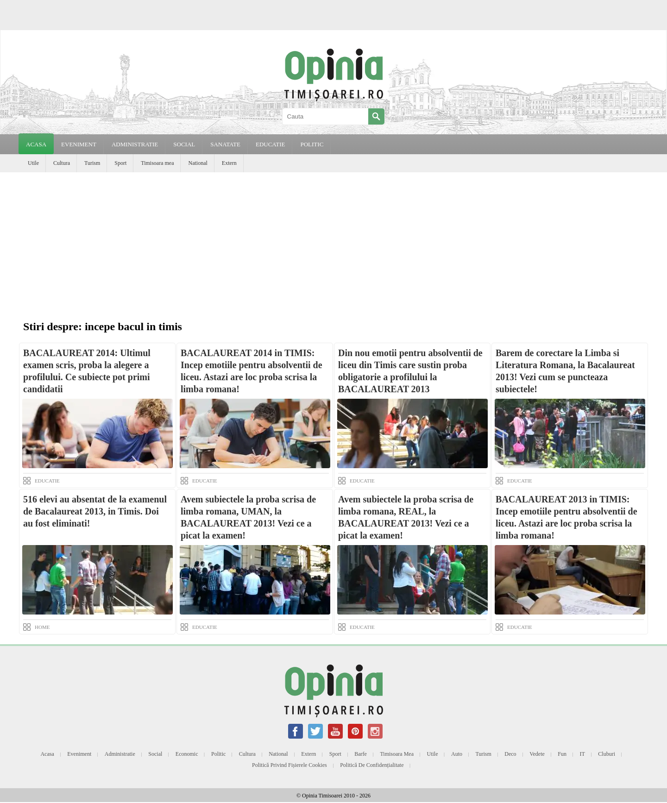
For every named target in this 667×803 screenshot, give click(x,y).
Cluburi (606, 754)
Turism (92, 163)
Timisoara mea (157, 163)
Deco (510, 754)
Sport (120, 163)
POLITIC (311, 144)
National (197, 163)
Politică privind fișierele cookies (289, 765)
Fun (562, 754)
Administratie (120, 754)
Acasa (36, 144)
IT (582, 754)
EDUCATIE (270, 144)
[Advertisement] (333, 242)
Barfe (360, 754)
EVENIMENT (78, 144)
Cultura (61, 163)
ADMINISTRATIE (135, 144)
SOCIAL (184, 144)
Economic (187, 754)
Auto (456, 754)
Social (155, 754)
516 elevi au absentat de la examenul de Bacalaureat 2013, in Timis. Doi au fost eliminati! (95, 511)
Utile (33, 163)
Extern (229, 163)
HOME (42, 627)
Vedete (537, 754)
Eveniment (79, 754)
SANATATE (225, 144)
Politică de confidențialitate (371, 765)
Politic (218, 754)
